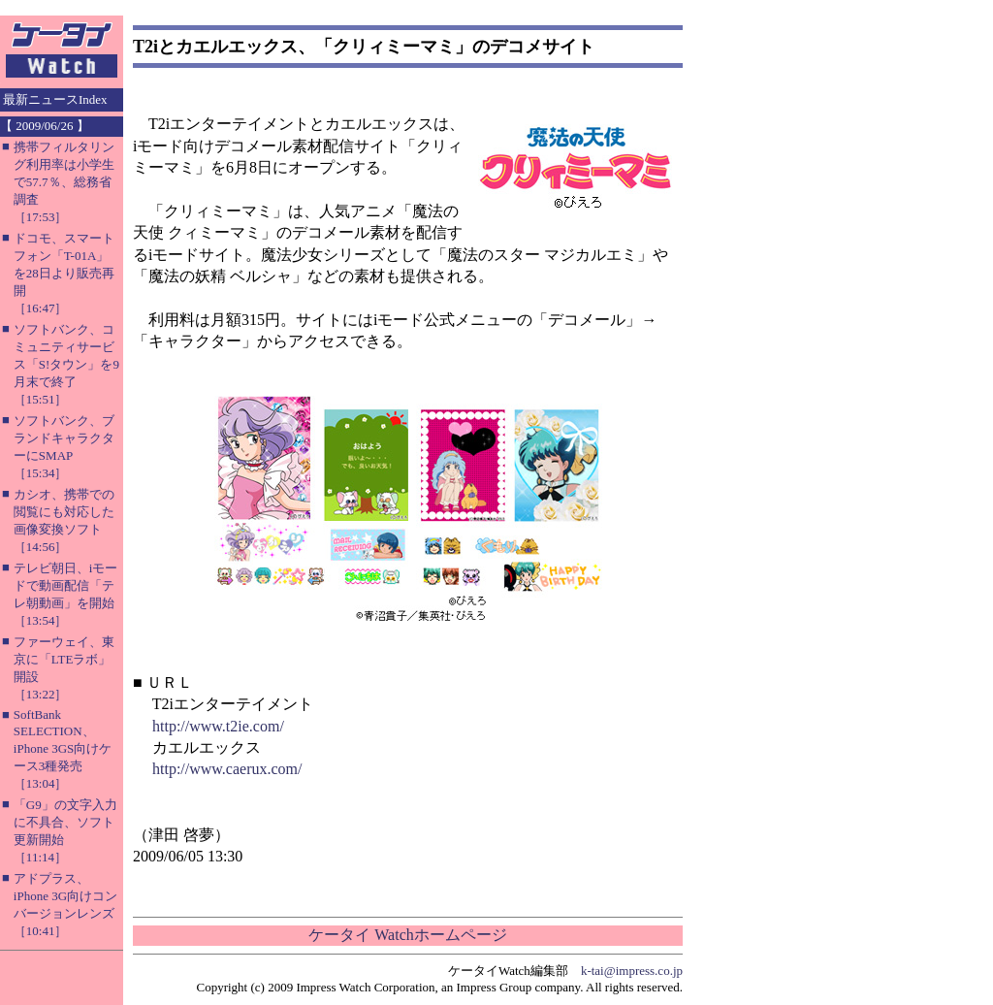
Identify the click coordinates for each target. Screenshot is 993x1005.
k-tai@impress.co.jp (632, 970)
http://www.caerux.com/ (227, 769)
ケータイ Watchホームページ (407, 934)
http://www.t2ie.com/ (218, 726)
